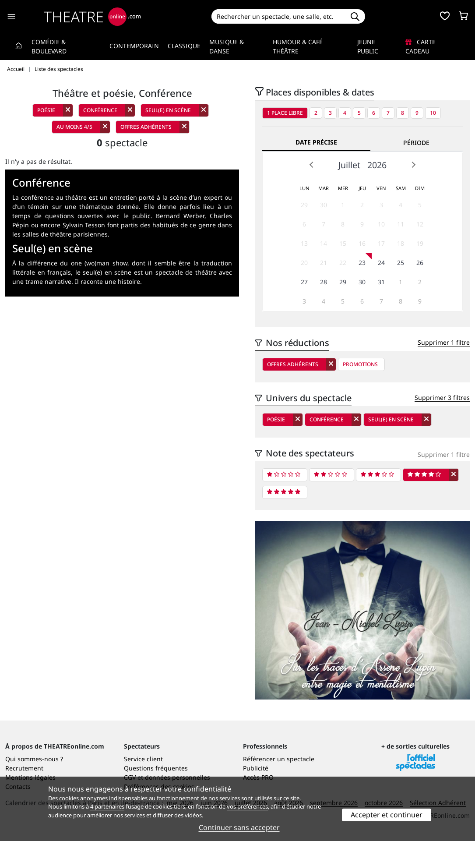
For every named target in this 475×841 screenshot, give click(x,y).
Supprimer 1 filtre (444, 342)
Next (413, 164)
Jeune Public (367, 46)
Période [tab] (416, 142)
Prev (311, 164)
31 (381, 282)
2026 (377, 165)
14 (323, 243)
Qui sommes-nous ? (34, 759)
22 (342, 262)
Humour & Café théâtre (298, 46)
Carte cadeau (420, 46)
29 (304, 205)
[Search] (278, 16)
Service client (143, 759)
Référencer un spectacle (278, 759)
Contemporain (134, 46)
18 (400, 243)
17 (381, 243)
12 (419, 224)
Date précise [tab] (316, 142)
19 (419, 243)
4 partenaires (107, 806)
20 (304, 262)
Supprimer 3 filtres (442, 397)
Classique (184, 46)
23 (362, 262)
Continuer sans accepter (239, 827)
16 (362, 243)
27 (304, 282)
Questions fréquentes (156, 768)
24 (381, 262)
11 (400, 224)
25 (400, 262)
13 (304, 243)
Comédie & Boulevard (49, 46)
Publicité (255, 768)
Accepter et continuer (386, 815)
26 (419, 262)
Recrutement (24, 768)
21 (323, 262)
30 (323, 205)
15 (342, 243)
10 (433, 113)
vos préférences (247, 806)
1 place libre (285, 113)
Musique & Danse (226, 46)
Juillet (349, 165)
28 (323, 282)
